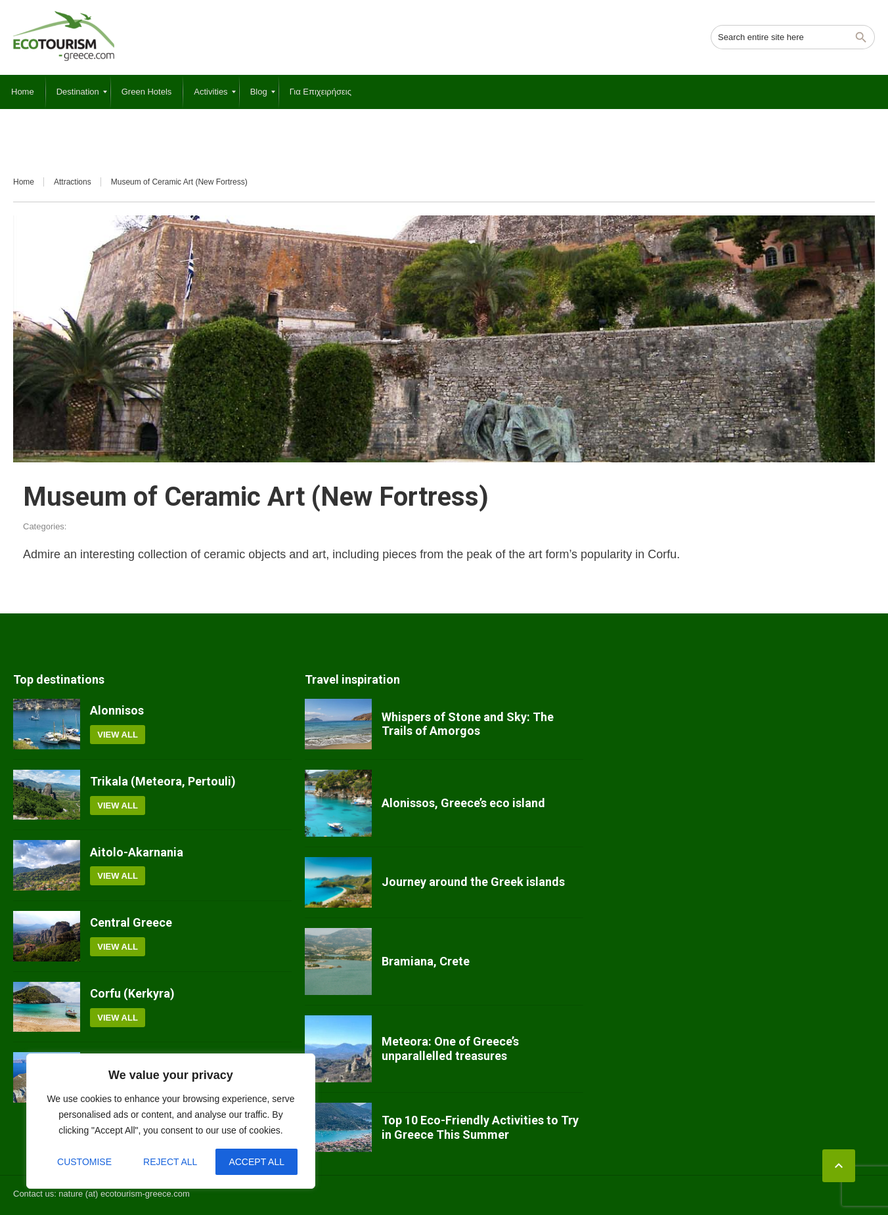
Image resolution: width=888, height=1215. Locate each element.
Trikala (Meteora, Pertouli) (163, 781)
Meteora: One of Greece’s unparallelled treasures (450, 1048)
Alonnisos (117, 710)
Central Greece (131, 922)
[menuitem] (22, 92)
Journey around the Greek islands (473, 882)
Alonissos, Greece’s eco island (463, 803)
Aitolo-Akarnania (136, 852)
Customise (84, 1162)
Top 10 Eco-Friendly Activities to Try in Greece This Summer (480, 1127)
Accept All (256, 1162)
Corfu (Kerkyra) (132, 993)
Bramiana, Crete (426, 961)
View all (117, 735)
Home (23, 182)
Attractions (72, 182)
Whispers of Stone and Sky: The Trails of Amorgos (468, 724)
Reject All (170, 1162)
